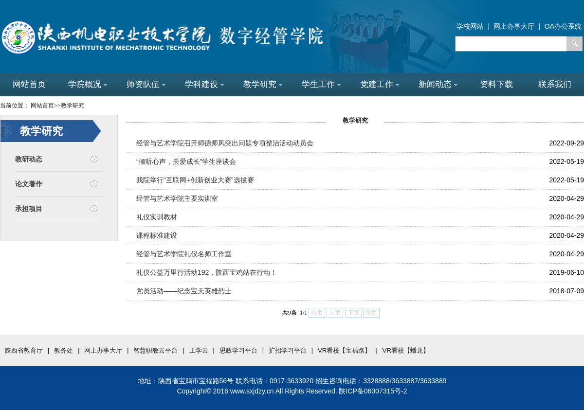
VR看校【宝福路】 (344, 350)
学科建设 (204, 84)
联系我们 (554, 84)
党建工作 (379, 84)
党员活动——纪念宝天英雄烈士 (184, 291)
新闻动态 (438, 84)
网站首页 (29, 84)
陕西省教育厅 (24, 350)
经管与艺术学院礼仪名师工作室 (184, 254)
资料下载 (496, 84)
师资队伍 (146, 84)
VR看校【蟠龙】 (406, 350)
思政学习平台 (238, 350)
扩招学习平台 (288, 350)
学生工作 (321, 84)
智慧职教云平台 (155, 350)
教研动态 (28, 159)
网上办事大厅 (103, 350)
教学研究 (262, 84)
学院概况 (87, 84)
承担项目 (28, 209)
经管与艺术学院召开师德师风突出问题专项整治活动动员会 (224, 143)
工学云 (198, 350)
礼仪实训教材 (156, 217)
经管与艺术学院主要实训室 (177, 198)
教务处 (63, 350)
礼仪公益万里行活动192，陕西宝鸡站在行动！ (206, 272)
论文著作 (28, 184)
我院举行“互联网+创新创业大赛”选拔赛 (195, 180)
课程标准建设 (156, 235)
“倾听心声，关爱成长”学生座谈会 (186, 161)
